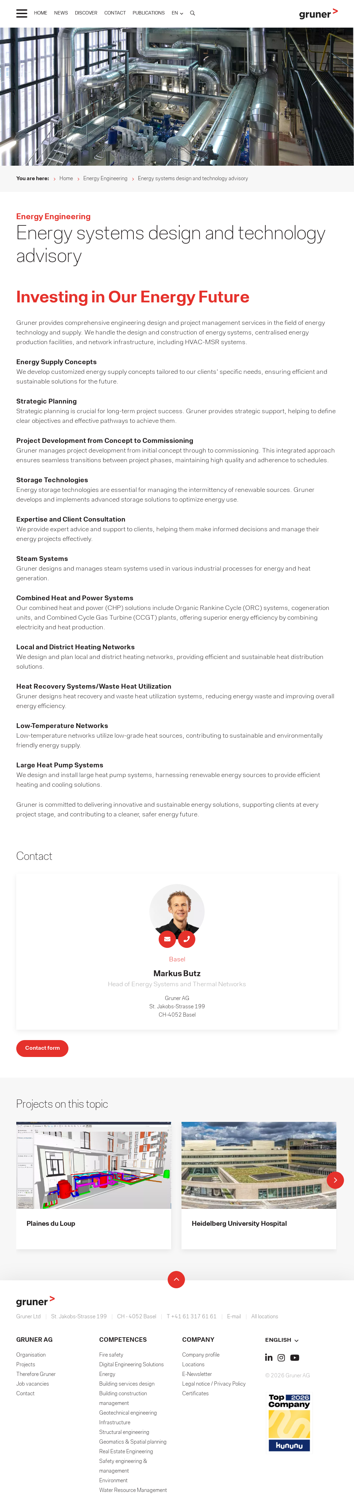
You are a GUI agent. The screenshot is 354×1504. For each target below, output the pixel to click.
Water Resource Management (133, 1492)
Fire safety (111, 1357)
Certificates (195, 1395)
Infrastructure (114, 1424)
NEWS (61, 13)
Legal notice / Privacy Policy (214, 1386)
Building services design (127, 1386)
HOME (40, 13)
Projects (25, 1366)
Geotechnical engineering (128, 1415)
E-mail (234, 1318)
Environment (113, 1482)
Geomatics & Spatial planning (133, 1444)
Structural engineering (124, 1434)
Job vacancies (32, 1386)
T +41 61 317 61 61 (192, 1318)
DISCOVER (86, 13)
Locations (193, 1366)
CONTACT (115, 13)
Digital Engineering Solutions (131, 1366)
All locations (264, 1318)
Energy (107, 1376)
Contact (25, 1395)
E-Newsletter (197, 1376)
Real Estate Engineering (126, 1453)
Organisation (31, 1357)
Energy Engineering (105, 178)
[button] (177, 13)
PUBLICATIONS (149, 13)
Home (66, 178)
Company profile (201, 1357)
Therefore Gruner (36, 1376)
